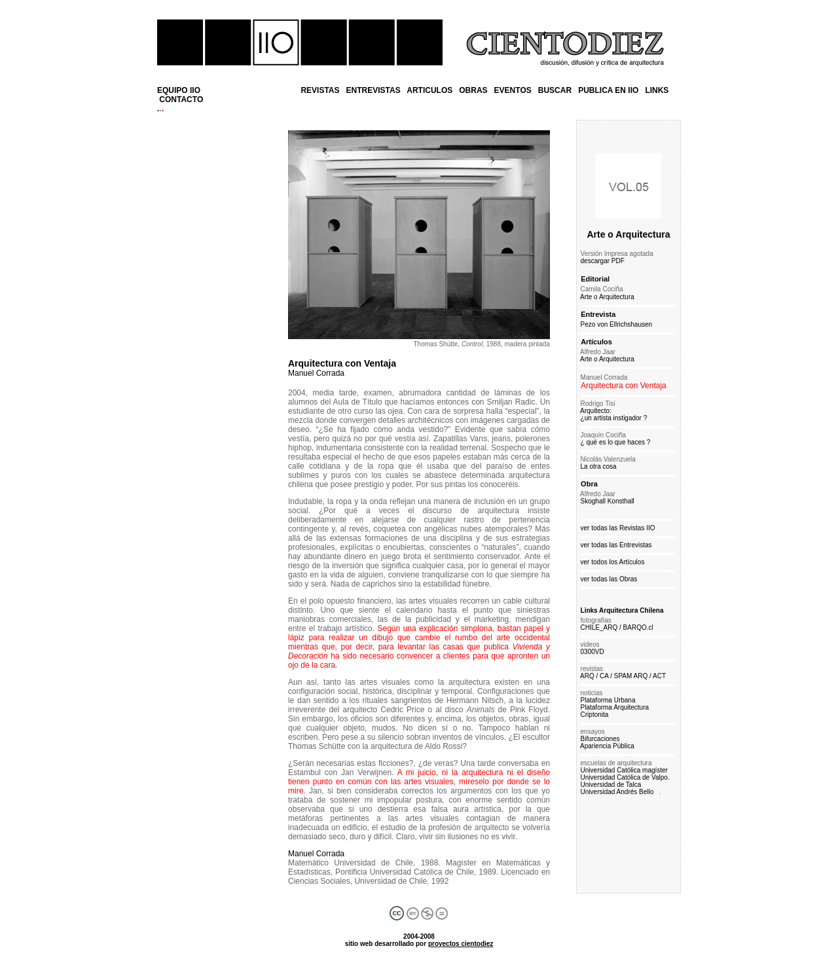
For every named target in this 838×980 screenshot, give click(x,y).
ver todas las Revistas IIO (618, 528)
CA (604, 676)
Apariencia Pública (607, 746)
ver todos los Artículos (613, 562)
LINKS (656, 90)
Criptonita (595, 714)
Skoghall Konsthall (605, 501)
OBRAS (473, 90)
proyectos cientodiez (460, 943)
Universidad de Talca (610, 784)
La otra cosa (597, 466)
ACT (659, 676)
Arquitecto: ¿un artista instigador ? (612, 414)
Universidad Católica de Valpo (624, 777)
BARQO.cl (638, 627)
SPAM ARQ (631, 676)
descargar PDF (603, 260)
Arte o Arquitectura (628, 234)
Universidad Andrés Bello (617, 791)
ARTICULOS (429, 90)
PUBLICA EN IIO (608, 90)
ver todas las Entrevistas (616, 545)
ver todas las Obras (609, 579)
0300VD (592, 651)
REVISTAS (320, 90)
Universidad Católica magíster (624, 770)
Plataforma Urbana (606, 700)
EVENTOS (513, 90)
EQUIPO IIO (178, 90)
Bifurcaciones (600, 738)
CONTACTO (181, 99)
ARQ (587, 676)
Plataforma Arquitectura (615, 707)
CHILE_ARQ (599, 627)
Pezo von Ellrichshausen (617, 324)
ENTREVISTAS (373, 90)
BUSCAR (555, 90)
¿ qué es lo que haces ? (613, 442)
